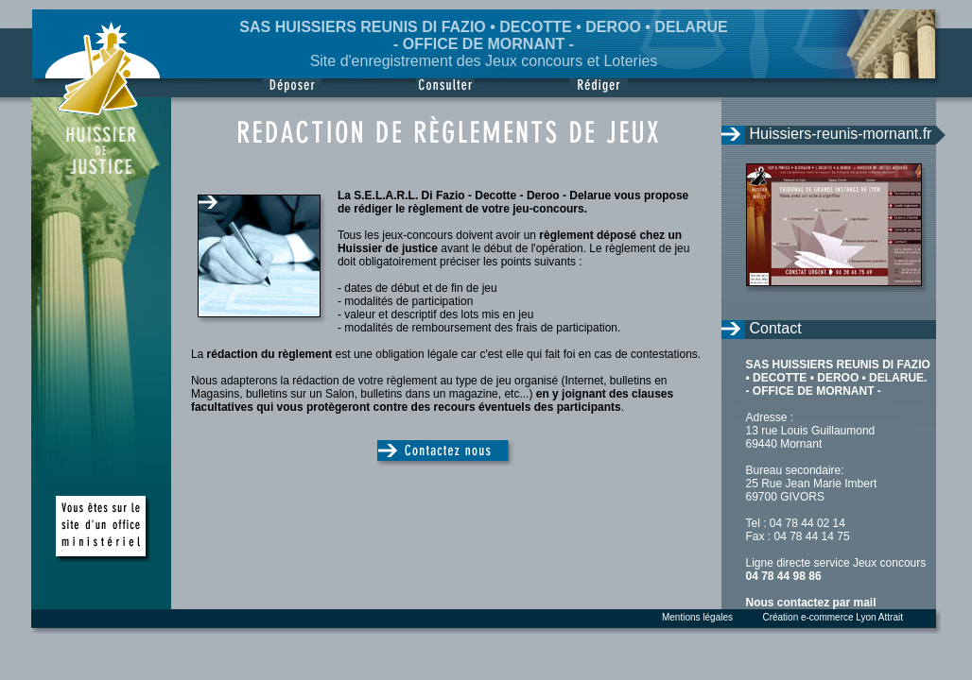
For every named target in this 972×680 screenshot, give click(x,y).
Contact (776, 328)
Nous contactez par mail (811, 602)
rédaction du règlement (270, 354)
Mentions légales (697, 617)
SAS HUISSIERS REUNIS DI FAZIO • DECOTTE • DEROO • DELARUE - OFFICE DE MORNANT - (483, 35)
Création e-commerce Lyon (819, 617)
